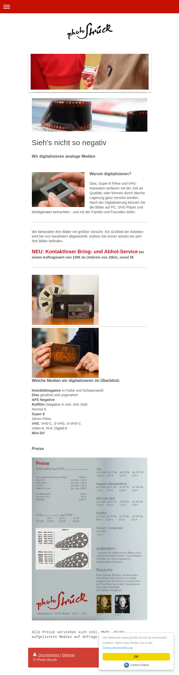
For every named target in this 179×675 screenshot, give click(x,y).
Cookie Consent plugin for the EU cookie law (136, 665)
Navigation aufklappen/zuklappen (89, 6)
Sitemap (68, 655)
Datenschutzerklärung (118, 648)
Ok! (136, 656)
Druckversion (46, 655)
